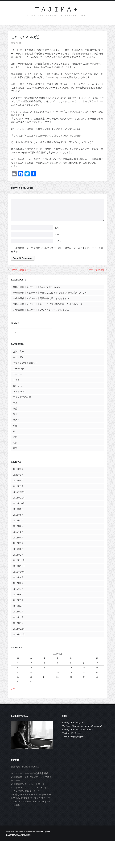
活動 (15, 437)
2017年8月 (18, 480)
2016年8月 (18, 515)
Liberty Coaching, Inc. (73, 722)
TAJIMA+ (57, 9)
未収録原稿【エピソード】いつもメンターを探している (41, 309)
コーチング (18, 368)
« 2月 (13, 689)
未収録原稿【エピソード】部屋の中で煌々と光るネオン (41, 298)
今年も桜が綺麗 (96, 269)
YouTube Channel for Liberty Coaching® (82, 726)
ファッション (19, 391)
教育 (15, 414)
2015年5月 (18, 600)
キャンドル (18, 357)
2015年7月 (18, 589)
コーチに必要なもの (21, 269)
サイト (58, 241)
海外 (15, 442)
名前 (57, 227)
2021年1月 (18, 475)
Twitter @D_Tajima (71, 733)
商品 (15, 408)
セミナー (17, 380)
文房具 (16, 420)
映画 (15, 425)
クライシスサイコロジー (25, 363)
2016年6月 (18, 526)
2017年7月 (18, 486)
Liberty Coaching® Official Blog (77, 729)
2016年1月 (18, 554)
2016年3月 (18, 543)
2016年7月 (18, 520)
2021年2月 (18, 469)
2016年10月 (19, 503)
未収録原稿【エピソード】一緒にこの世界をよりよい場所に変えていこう (50, 292)
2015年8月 (18, 583)
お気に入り (18, 351)
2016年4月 (18, 537)
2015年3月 (18, 611)
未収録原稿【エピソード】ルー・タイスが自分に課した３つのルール (47, 304)
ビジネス (17, 385)
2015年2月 (18, 617)
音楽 (15, 448)
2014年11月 (19, 634)
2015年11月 (19, 566)
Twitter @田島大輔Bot (73, 736)
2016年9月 (18, 509)
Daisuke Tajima (43, 831)
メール (58, 234)
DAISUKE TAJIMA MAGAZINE (18, 835)
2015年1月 (18, 623)
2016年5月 (18, 532)
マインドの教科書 (22, 397)
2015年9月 (18, 577)
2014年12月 (19, 628)
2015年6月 (18, 594)
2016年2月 (18, 549)
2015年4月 (18, 606)
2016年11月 (19, 497)
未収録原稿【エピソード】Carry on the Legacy (36, 287)
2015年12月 (19, 560)
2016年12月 (19, 492)
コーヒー (17, 374)
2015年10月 (19, 572)
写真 (15, 402)
